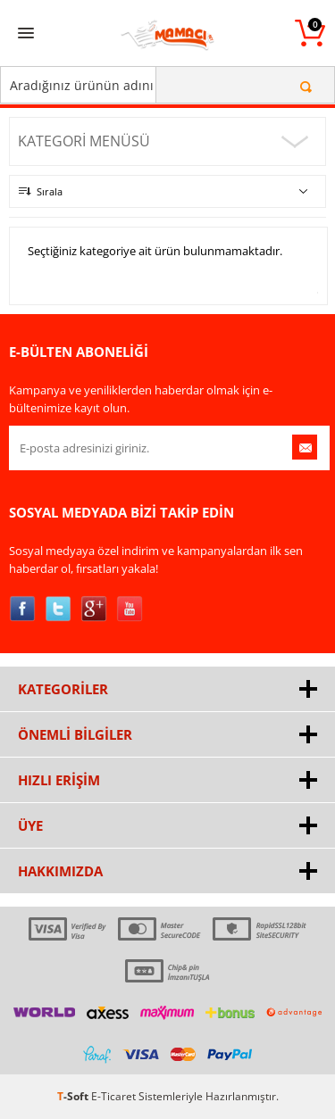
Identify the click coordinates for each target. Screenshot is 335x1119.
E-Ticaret (113, 1096)
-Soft (74, 1096)
